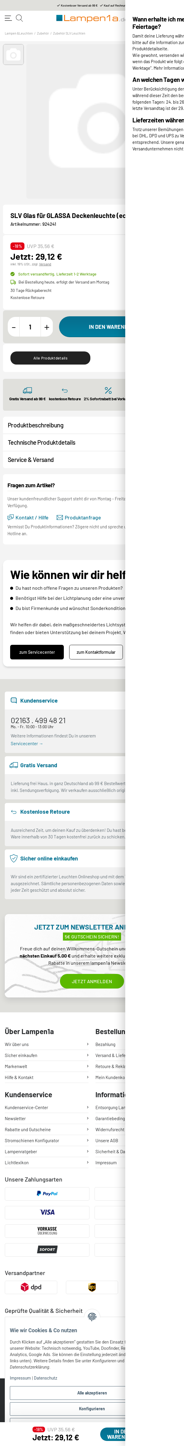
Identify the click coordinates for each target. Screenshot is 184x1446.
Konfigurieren (92, 1408)
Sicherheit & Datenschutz (119, 1151)
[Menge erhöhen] (47, 327)
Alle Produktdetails (50, 358)
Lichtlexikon (17, 1162)
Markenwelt (16, 1066)
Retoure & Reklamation (117, 1066)
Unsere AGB (106, 1140)
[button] (13, 54)
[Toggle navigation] (8, 18)
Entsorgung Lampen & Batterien (126, 1107)
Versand (45, 264)
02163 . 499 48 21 (38, 720)
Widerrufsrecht (109, 1129)
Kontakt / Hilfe (27, 517)
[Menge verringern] (14, 327)
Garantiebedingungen (116, 1118)
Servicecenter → (27, 743)
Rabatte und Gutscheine (28, 1129)
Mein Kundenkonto (113, 1077)
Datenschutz (45, 1378)
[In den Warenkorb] (117, 326)
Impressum (20, 1378)
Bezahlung (105, 1044)
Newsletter (15, 1118)
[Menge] (30, 327)
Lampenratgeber (21, 1151)
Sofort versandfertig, (57, 274)
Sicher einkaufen (21, 1055)
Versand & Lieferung (114, 1055)
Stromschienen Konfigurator (32, 1140)
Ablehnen (92, 1424)
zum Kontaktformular (96, 652)
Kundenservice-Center (26, 1107)
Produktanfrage (79, 517)
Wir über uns (17, 1044)
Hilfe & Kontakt (19, 1077)
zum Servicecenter (37, 652)
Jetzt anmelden (92, 981)
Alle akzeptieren (92, 1392)
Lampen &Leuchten (19, 33)
